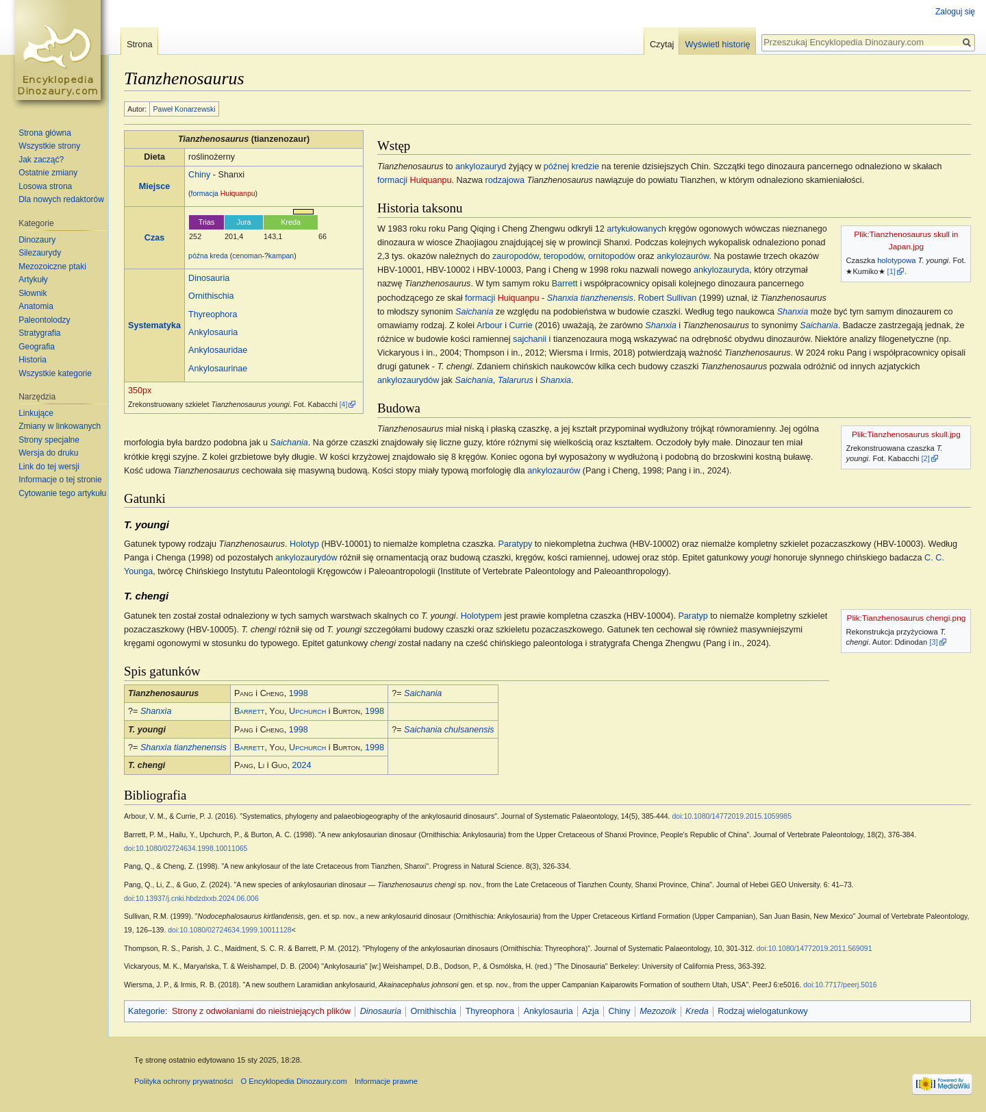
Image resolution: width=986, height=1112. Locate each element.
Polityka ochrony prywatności (183, 1081)
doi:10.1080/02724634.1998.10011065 (185, 848)
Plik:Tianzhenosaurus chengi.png (906, 618)
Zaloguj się (955, 11)
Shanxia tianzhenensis (590, 298)
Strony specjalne (48, 440)
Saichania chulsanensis (449, 729)
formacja (204, 193)
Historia (32, 360)
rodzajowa (504, 180)
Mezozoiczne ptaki (52, 266)
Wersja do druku (48, 453)
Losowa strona (45, 186)
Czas (154, 238)
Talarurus (515, 380)
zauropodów (515, 256)
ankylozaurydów (408, 380)
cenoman (247, 255)
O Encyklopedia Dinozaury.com (293, 1081)
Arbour (490, 325)
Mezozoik (658, 1011)
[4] (344, 404)
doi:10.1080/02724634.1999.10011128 (229, 930)
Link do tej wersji (48, 466)
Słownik (32, 293)
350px (139, 390)
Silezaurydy (39, 253)
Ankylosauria (213, 332)
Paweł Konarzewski (184, 109)
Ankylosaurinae (217, 368)
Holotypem (481, 616)
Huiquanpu (237, 193)
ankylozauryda (721, 270)
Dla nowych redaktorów (61, 199)
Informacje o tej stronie (59, 479)
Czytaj (662, 44)
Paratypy (515, 544)
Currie (520, 325)
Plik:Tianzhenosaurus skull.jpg (906, 434)
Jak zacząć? (41, 159)
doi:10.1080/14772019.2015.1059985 (732, 816)
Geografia (36, 346)
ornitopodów (611, 256)
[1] (891, 271)
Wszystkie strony (49, 146)
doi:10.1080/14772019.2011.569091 (814, 948)
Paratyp (692, 616)
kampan (281, 255)
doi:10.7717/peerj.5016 (839, 984)
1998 (298, 693)
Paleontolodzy (44, 320)
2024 (301, 765)
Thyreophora (212, 314)
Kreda (697, 1011)
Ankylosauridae (217, 350)
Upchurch (307, 711)
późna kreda (208, 255)
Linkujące (35, 413)
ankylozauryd (480, 166)
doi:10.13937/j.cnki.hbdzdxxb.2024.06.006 (191, 898)
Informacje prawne (386, 1081)
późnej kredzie (571, 166)
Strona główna (44, 133)
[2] (926, 458)
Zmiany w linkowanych (59, 426)
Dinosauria (208, 278)
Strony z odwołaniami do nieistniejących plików (261, 1011)
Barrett (565, 283)
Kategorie (146, 1011)
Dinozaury (36, 240)
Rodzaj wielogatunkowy (763, 1011)
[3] (933, 642)
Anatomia (35, 306)
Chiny (199, 175)
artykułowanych (636, 229)
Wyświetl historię (717, 44)
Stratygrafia (39, 333)
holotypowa (896, 260)
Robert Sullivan (667, 298)
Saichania (474, 312)
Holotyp (304, 544)
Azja (590, 1011)
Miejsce (154, 186)
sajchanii (529, 339)
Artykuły (33, 279)
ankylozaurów (683, 256)
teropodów (563, 256)
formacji (392, 180)
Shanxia (793, 312)
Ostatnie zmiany (47, 172)
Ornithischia (211, 296)
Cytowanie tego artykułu (62, 493)
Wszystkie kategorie (55, 373)
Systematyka (154, 325)
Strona (140, 44)
